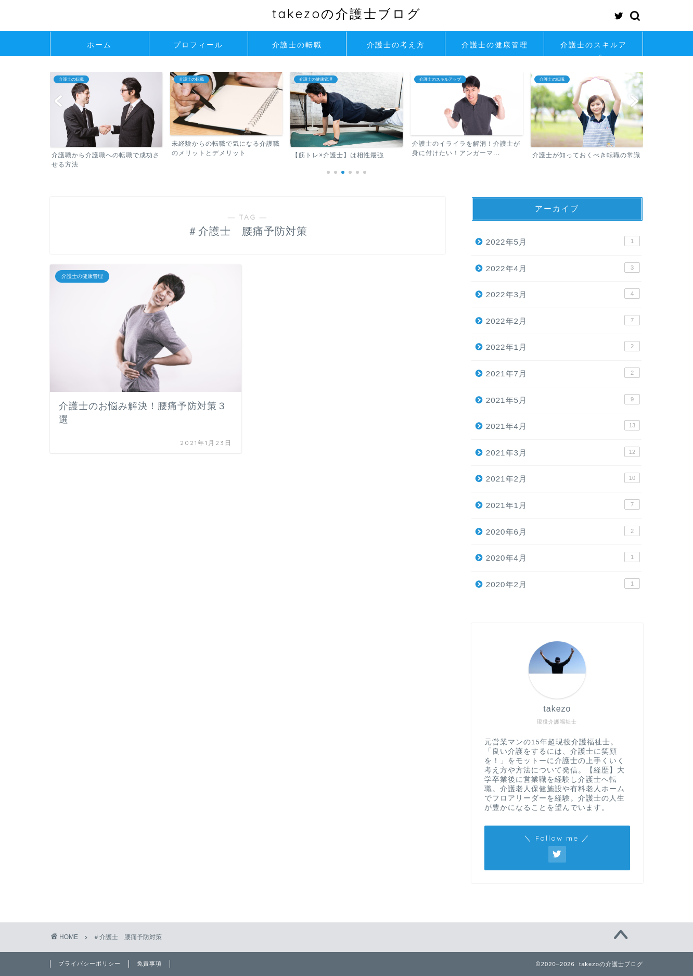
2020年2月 (563, 583)
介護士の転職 (297, 44)
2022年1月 (563, 346)
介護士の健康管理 (494, 44)
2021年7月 (563, 372)
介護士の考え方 (396, 44)
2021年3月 (563, 452)
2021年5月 (563, 399)
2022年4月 (563, 267)
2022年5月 (563, 241)
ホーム (99, 44)
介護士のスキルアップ (593, 48)
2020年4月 (563, 557)
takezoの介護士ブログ (346, 13)
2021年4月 (563, 425)
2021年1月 (563, 504)
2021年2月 (563, 478)
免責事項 (149, 963)
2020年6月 (563, 531)
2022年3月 (563, 293)
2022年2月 (563, 320)
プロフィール (198, 44)
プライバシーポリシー (89, 963)
